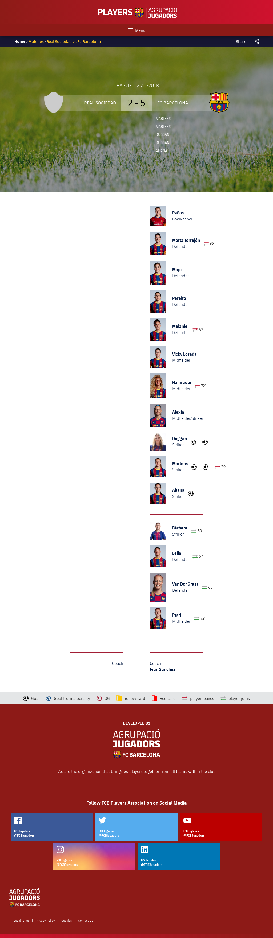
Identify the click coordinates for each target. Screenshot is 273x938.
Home (20, 41)
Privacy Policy (45, 920)
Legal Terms (21, 920)
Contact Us (85, 920)
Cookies (66, 920)
